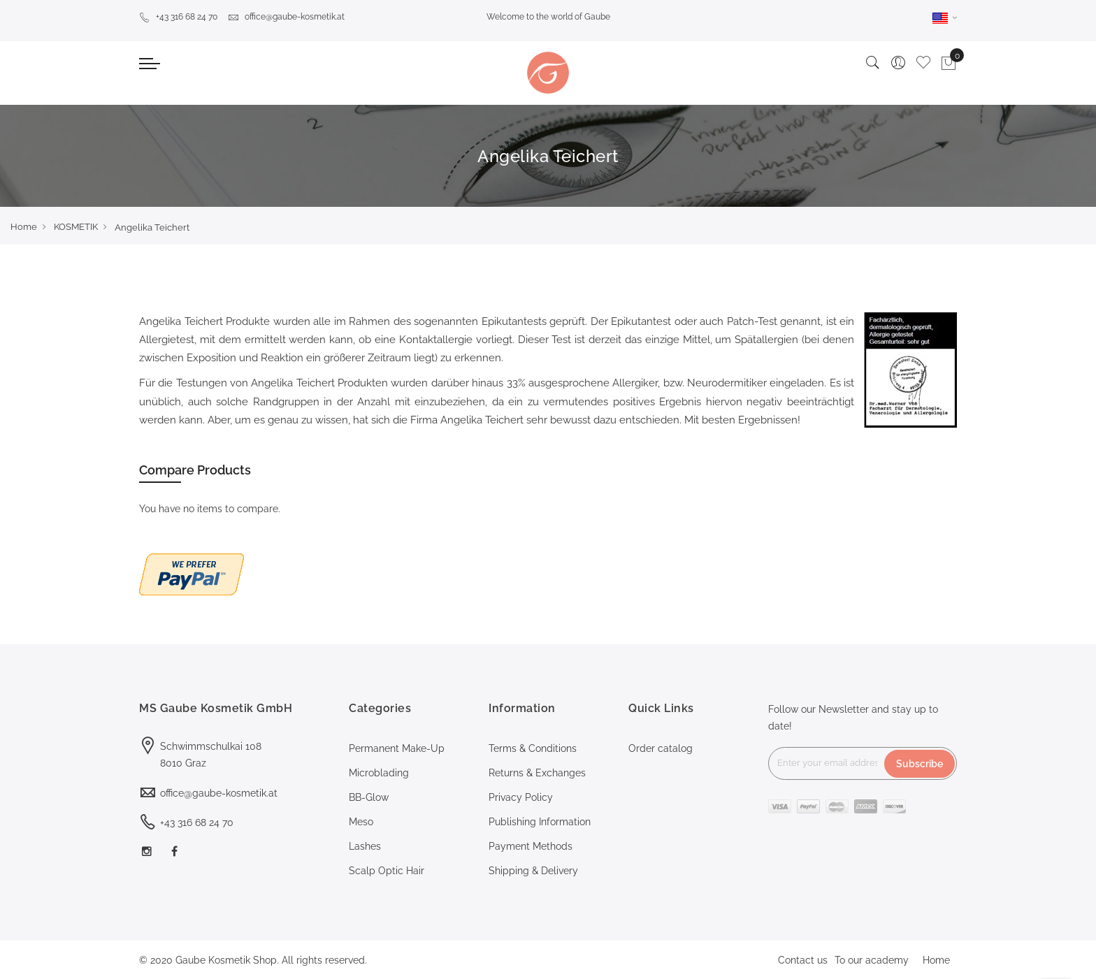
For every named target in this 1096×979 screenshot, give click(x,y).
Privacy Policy (521, 797)
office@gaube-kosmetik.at (286, 17)
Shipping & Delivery (533, 870)
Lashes (365, 846)
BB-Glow (369, 797)
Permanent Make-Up (397, 748)
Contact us (803, 960)
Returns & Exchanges (537, 772)
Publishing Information (540, 821)
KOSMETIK (76, 227)
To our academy (872, 960)
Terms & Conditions (533, 748)
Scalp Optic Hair (386, 870)
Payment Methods (530, 846)
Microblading (379, 772)
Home (23, 227)
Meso (361, 821)
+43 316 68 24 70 (178, 17)
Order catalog (660, 748)
